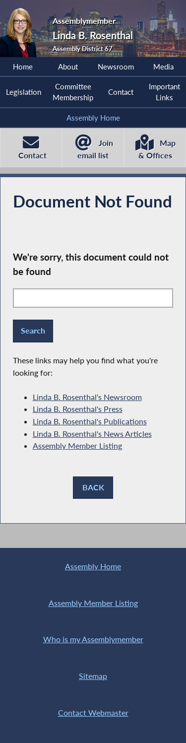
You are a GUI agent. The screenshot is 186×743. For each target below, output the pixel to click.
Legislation (23, 91)
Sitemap (93, 675)
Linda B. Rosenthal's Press (78, 408)
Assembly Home (93, 117)
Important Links (164, 92)
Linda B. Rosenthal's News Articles (92, 433)
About (68, 66)
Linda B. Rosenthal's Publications (90, 421)
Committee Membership (73, 92)
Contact (120, 91)
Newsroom (116, 66)
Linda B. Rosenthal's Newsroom (87, 397)
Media (163, 66)
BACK (93, 487)
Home (23, 66)
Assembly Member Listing (77, 445)
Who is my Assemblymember (93, 639)
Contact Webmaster (93, 712)
